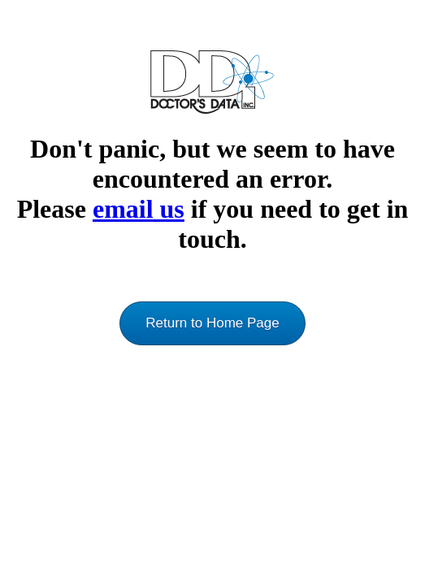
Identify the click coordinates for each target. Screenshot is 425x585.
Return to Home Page (212, 323)
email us (138, 208)
